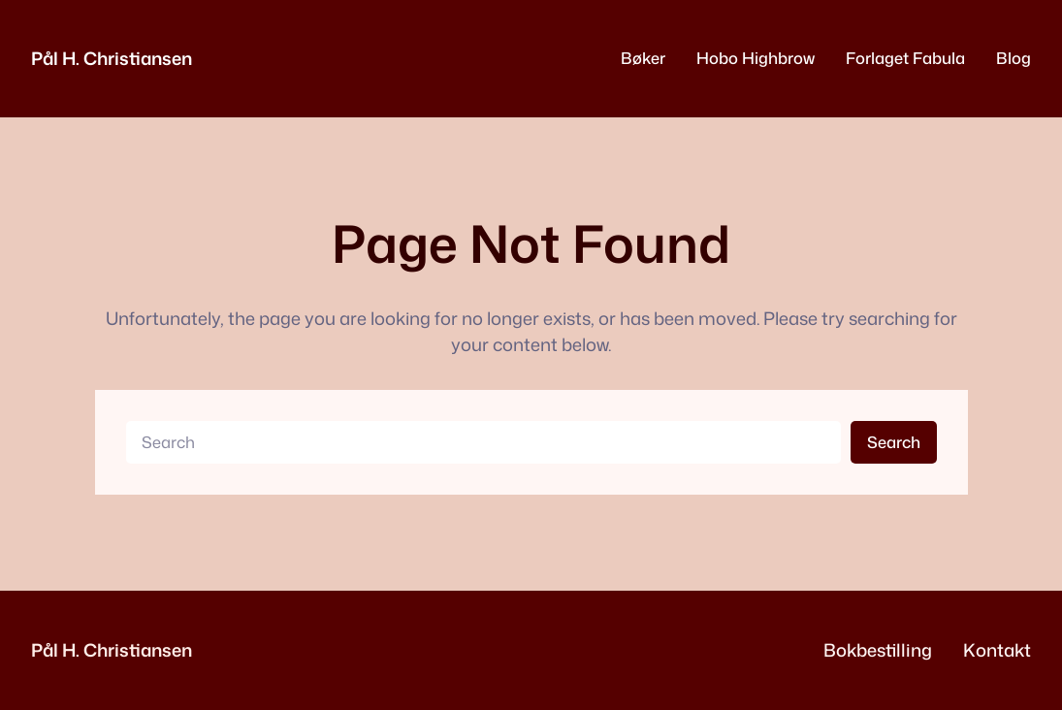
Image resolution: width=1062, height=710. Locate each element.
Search (893, 442)
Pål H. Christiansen (111, 58)
